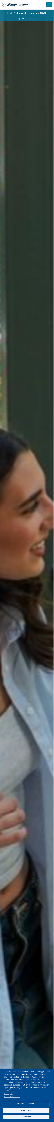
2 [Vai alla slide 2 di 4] (26, 18)
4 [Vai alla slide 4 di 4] (33, 18)
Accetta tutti (26, 1117)
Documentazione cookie (12, 1097)
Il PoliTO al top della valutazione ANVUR (27, 13)
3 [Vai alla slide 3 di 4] (30, 18)
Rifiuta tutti (26, 1110)
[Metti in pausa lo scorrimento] (19, 18)
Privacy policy (8, 1094)
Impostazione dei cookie (26, 1104)
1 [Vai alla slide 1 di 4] (23, 18)
